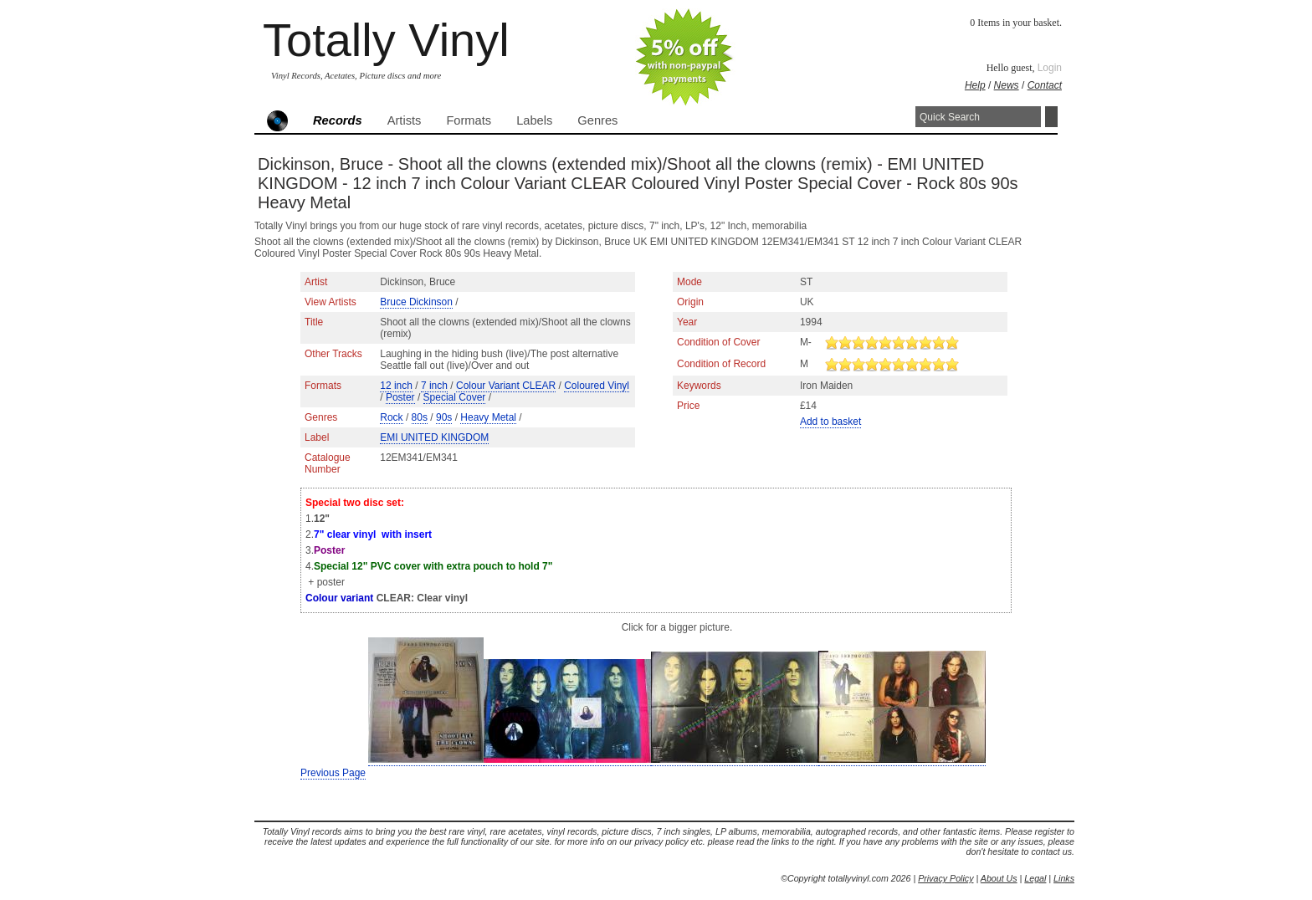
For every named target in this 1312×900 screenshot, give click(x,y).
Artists (404, 120)
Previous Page (333, 773)
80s (420, 417)
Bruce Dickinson (416, 302)
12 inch (396, 385)
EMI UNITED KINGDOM (434, 437)
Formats (468, 120)
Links (1063, 878)
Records (337, 120)
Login (1050, 68)
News (1006, 85)
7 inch (434, 385)
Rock (391, 417)
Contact (1045, 85)
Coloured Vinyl (596, 385)
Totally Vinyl (386, 39)
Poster (400, 397)
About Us (999, 878)
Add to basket (830, 421)
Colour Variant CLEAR (506, 385)
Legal (1035, 878)
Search (1051, 116)
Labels (534, 120)
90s (444, 417)
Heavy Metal (488, 417)
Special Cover (454, 397)
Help (975, 85)
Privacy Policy (945, 878)
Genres (597, 120)
